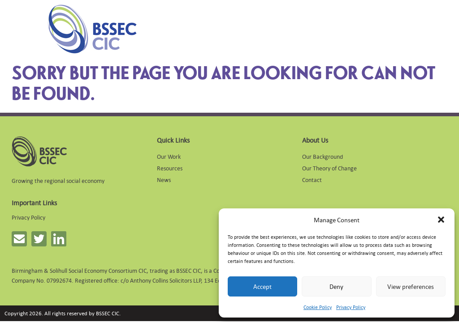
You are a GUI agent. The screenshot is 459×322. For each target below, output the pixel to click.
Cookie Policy (317, 307)
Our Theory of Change (329, 168)
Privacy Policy (350, 307)
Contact (312, 179)
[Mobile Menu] (23, 29)
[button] (441, 219)
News (164, 179)
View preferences (410, 286)
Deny (336, 286)
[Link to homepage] (92, 29)
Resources (169, 168)
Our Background (322, 156)
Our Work (169, 156)
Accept (262, 286)
